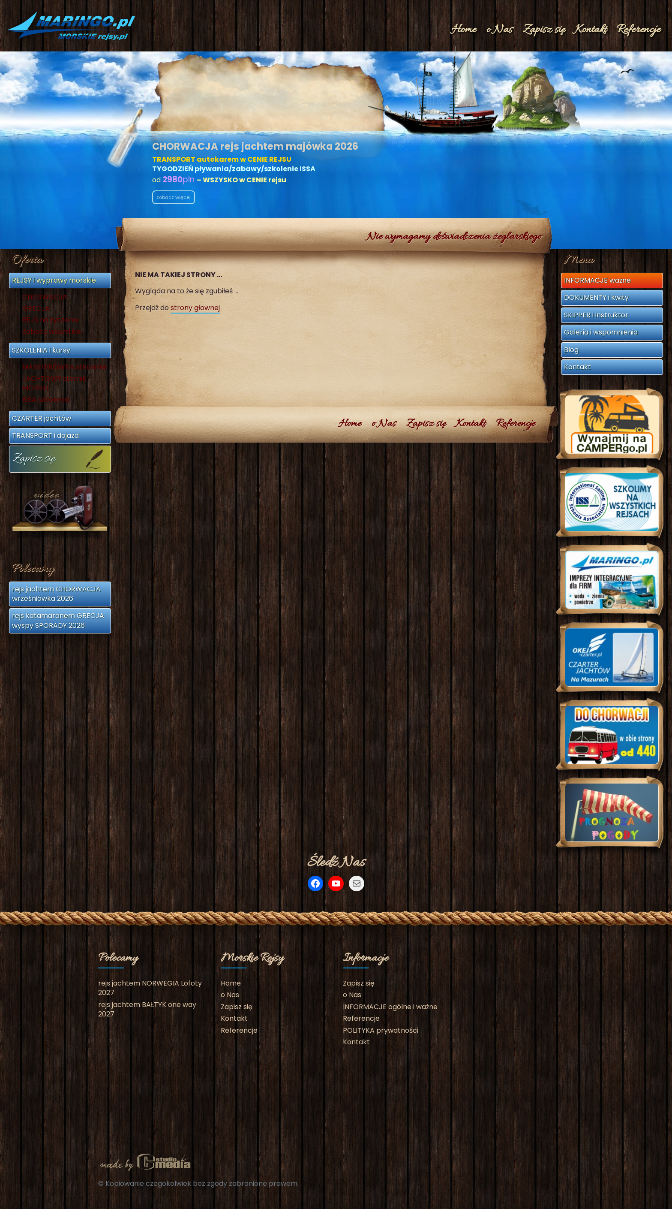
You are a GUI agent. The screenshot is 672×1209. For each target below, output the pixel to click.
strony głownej (195, 308)
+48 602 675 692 (484, 158)
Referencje (638, 30)
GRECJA (36, 309)
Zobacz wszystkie (51, 331)
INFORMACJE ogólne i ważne (390, 1007)
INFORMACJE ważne (597, 280)
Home (463, 30)
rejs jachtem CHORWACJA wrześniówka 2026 (56, 593)
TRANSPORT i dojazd (45, 435)
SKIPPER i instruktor (596, 315)
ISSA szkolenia (45, 399)
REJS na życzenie (50, 320)
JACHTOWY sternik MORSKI (54, 383)
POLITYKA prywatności (380, 1030)
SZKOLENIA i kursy (41, 350)
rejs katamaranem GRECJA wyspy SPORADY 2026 (58, 620)
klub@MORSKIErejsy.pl (494, 171)
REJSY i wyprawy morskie (54, 280)
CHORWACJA (44, 297)
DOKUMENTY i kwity (596, 297)
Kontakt (590, 30)
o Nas (499, 30)
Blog (571, 350)
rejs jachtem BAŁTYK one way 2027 (147, 1009)
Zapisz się (544, 30)
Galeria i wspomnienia (601, 332)
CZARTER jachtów (41, 418)
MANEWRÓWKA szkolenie (64, 367)
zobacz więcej (173, 197)
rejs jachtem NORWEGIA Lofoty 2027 (150, 988)
